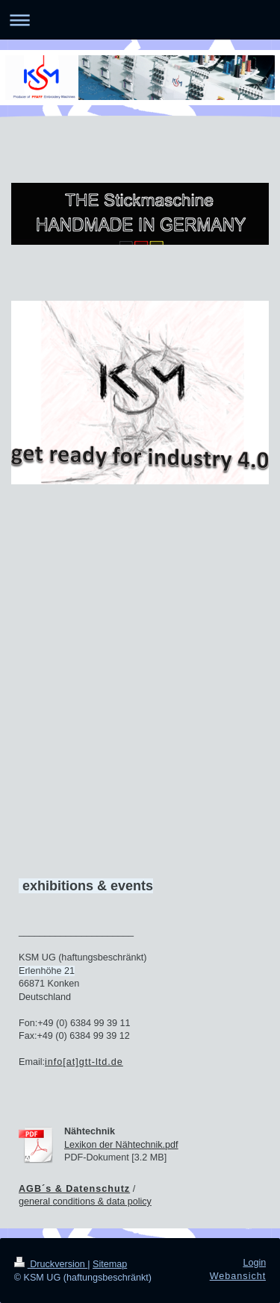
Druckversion (50, 1264)
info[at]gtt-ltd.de (84, 1062)
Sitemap (110, 1264)
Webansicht (238, 1276)
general (36, 1201)
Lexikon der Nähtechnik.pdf (121, 1145)
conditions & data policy (102, 1201)
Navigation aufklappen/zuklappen (140, 20)
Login (254, 1262)
